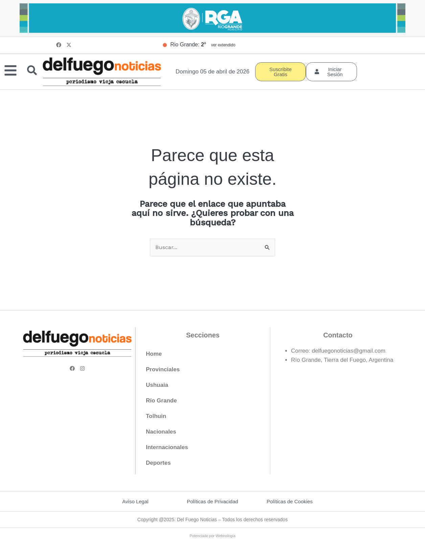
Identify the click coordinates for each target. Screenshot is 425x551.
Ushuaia (157, 385)
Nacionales (161, 432)
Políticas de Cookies (290, 502)
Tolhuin (156, 416)
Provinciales (163, 370)
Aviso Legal (135, 502)
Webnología (226, 536)
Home (154, 354)
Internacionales (167, 447)
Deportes (158, 463)
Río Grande (161, 401)
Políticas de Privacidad (212, 502)
